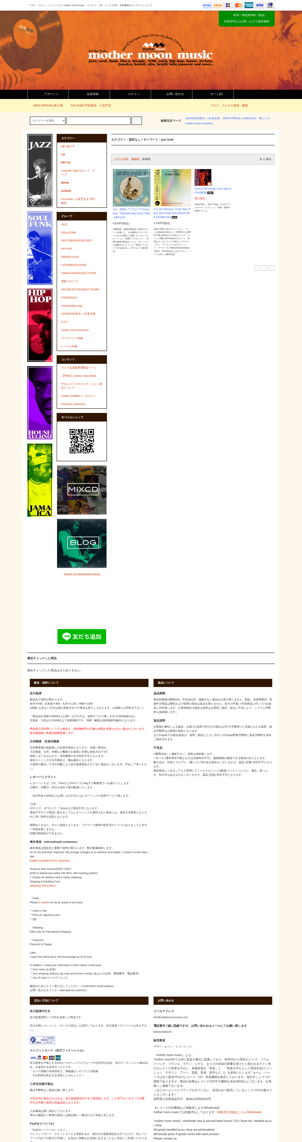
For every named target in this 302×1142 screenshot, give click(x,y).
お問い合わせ (171, 93)
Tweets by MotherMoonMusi (81, 574)
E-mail (42, 902)
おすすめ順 (121, 159)
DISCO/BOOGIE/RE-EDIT (76, 240)
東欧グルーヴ (69, 281)
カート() (213, 93)
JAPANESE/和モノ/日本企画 (202, 118)
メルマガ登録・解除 (235, 105)
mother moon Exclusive (199, 123)
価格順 (135, 159)
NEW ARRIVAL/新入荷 (45, 105)
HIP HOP (66, 248)
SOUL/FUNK (68, 232)
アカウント (48, 93)
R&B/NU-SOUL (70, 256)
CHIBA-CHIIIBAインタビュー (78, 396)
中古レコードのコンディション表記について (81, 386)
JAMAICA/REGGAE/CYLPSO (78, 273)
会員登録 (89, 93)
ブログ (214, 105)
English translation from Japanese (50, 860)
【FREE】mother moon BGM (78, 375)
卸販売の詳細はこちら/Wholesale (239, 1112)
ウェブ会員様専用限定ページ (79, 367)
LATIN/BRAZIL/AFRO (74, 265)
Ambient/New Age (71, 305)
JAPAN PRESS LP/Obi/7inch (239, 118)
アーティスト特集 (72, 338)
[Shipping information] (42, 885)
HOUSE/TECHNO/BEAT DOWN (80, 289)
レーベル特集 (69, 346)
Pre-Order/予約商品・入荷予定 (88, 105)
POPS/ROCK (69, 297)
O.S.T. (65, 321)
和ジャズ (264, 118)
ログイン (130, 93)
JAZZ (64, 224)
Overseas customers (73, 404)
